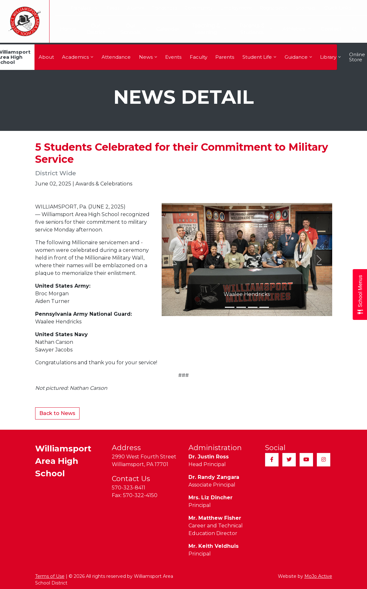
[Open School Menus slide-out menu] (360, 294)
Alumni (135, 8)
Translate (83, 8)
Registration (274, 8)
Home (63, 29)
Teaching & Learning (205, 29)
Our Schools (128, 29)
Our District (93, 29)
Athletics (296, 29)
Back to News (57, 413)
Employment (236, 8)
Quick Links (340, 8)
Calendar (162, 29)
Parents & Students (255, 29)
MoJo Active (318, 576)
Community (198, 8)
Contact (331, 29)
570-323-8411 (128, 488)
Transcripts (164, 8)
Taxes (112, 8)
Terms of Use (50, 576)
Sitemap (305, 8)
